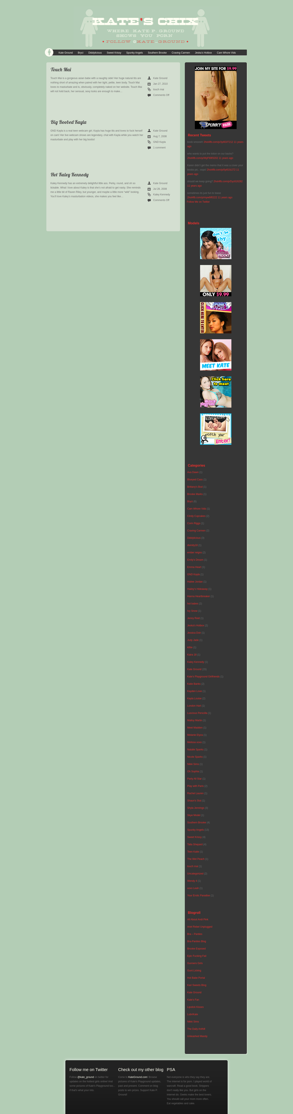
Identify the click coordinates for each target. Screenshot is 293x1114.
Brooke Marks (195, 494)
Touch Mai (61, 69)
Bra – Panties (194, 934)
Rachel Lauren (195, 793)
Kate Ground (66, 52)
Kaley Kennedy (161, 194)
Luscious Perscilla (197, 713)
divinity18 (192, 545)
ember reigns (194, 552)
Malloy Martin (194, 720)
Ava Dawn (193, 472)
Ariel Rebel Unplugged (199, 926)
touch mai (158, 89)
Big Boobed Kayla (68, 122)
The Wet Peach (196, 859)
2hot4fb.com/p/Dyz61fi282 (228, 181)
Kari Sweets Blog (196, 985)
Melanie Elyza (195, 734)
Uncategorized (195, 873)
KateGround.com (137, 1077)
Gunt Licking (194, 970)
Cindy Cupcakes (196, 516)
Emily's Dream (195, 559)
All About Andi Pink (197, 919)
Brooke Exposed (196, 948)
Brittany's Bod (195, 486)
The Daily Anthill (196, 1028)
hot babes (192, 603)
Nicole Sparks (195, 756)
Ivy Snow (192, 610)
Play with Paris (195, 786)
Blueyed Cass (195, 479)
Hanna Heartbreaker (198, 596)
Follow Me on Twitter (198, 201)
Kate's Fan (193, 999)
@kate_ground (85, 1077)
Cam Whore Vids (226, 52)
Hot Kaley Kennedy (70, 174)
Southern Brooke (157, 52)
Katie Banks (194, 683)
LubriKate (192, 1014)
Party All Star (194, 778)
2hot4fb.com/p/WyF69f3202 (202, 158)
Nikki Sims (193, 764)
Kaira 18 (192, 654)
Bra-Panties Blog (196, 941)
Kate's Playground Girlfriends (203, 676)
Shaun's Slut (194, 800)
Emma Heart (194, 567)
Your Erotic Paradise (198, 895)
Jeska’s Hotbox (203, 52)
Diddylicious (95, 52)
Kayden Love (194, 691)
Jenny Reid (193, 618)
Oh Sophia (193, 771)
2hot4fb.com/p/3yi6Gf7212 (218, 142)
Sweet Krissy (114, 52)
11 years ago (226, 158)
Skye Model (193, 815)
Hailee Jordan (195, 581)
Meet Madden (195, 727)
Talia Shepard (195, 844)
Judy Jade (193, 640)
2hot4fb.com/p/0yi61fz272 (221, 169)
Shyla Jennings (195, 807)
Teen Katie (193, 851)
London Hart (194, 705)
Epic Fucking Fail (196, 955)
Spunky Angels (134, 52)
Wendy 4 (192, 880)
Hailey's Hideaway (197, 589)
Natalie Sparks (195, 749)
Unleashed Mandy (197, 1036)
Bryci (81, 52)
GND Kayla (159, 142)
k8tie (190, 647)
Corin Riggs (193, 523)
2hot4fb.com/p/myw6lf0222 (202, 197)
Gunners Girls (195, 963)
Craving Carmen (181, 52)
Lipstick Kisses (195, 1007)
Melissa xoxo (194, 742)
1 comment (159, 147)
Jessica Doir (194, 632)
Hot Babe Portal (196, 977)
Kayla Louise (194, 698)
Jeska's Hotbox (195, 625)
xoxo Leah (193, 888)
